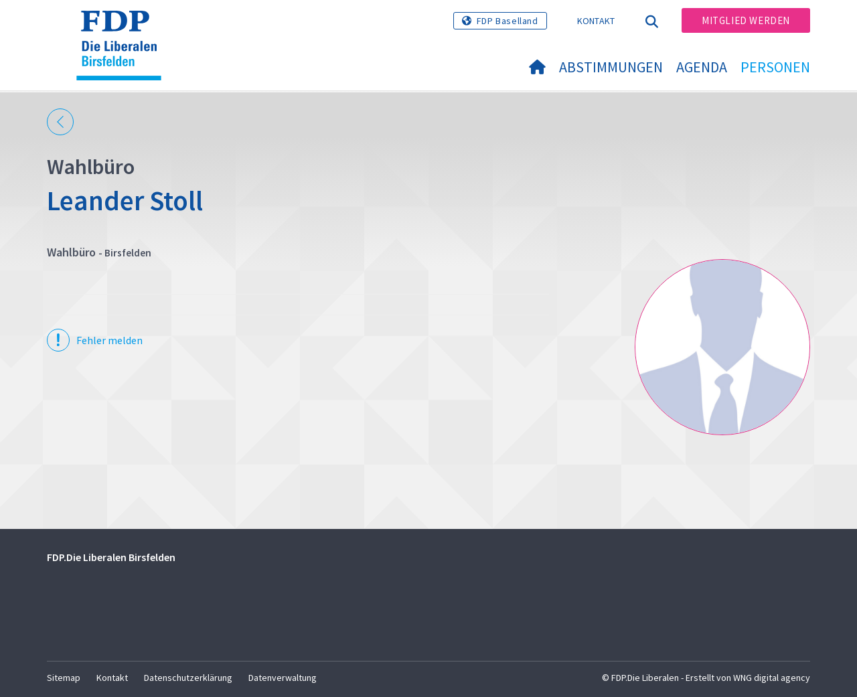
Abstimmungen (611, 67)
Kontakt (596, 21)
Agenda (701, 67)
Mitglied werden (746, 20)
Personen (775, 67)
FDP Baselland (507, 21)
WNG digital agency (771, 678)
